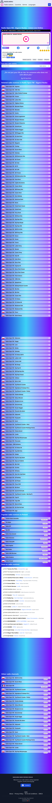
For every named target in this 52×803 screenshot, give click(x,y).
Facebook (40, 59)
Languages (32, 5)
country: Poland (21, 30)
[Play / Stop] (2, 4)
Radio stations (8, 5)
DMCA (41, 794)
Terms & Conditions (31, 794)
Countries (18, 5)
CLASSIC (12, 57)
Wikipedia (46, 59)
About (11, 794)
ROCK (8, 57)
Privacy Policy (19, 794)
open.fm (29, 59)
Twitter (34, 59)
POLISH (10, 55)
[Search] (49, 4)
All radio (5, 30)
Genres (24, 5)
